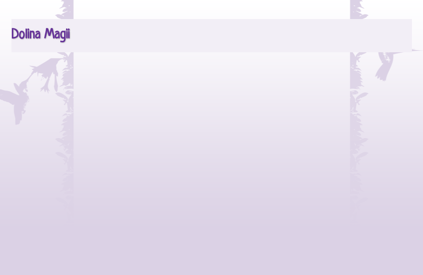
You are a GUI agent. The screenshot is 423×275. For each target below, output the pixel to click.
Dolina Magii (40, 35)
